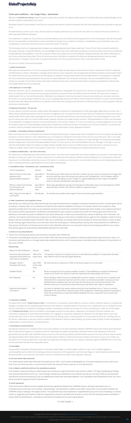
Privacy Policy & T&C (89, 414)
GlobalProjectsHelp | (74, 414)
